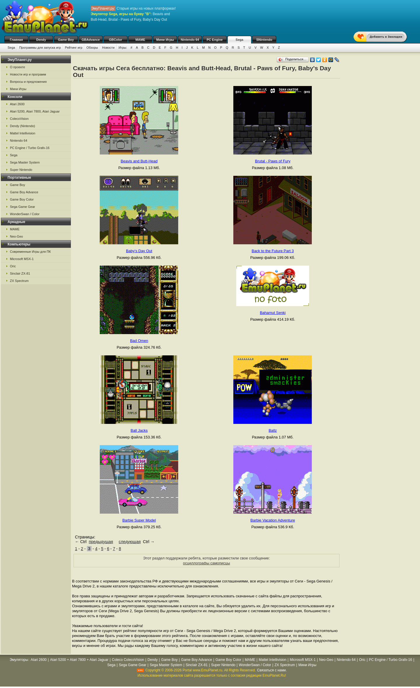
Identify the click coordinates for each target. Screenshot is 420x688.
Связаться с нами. (272, 670)
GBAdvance (91, 39)
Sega (239, 39)
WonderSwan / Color (24, 214)
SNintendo (264, 39)
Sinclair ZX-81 (20, 273)
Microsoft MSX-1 (22, 259)
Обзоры (92, 47)
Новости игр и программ (28, 74)
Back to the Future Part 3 (273, 251)
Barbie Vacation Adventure (272, 520)
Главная (16, 39)
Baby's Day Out (139, 251)
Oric (13, 266)
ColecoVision (19, 118)
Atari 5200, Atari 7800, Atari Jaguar (35, 111)
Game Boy (66, 39)
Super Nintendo (21, 169)
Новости (108, 47)
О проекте (17, 67)
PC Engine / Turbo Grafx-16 (30, 148)
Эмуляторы (19, 660)
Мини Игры (165, 39)
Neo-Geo (16, 236)
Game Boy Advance (24, 192)
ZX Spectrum (19, 280)
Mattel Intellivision (22, 133)
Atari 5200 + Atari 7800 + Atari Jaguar (79, 660)
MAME (140, 39)
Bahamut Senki (273, 312)
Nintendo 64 (190, 39)
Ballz (273, 430)
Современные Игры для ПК (30, 251)
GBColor (115, 39)
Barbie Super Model (139, 520)
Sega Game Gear (22, 206)
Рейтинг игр (74, 47)
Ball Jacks (139, 430)
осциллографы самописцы (206, 563)
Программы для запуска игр (40, 47)
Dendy (41, 39)
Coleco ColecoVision (128, 660)
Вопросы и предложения (28, 81)
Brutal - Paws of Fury (272, 161)
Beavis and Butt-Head (139, 161)
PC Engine (214, 39)
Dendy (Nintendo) (22, 126)
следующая (130, 541)
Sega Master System (25, 162)
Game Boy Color (22, 199)
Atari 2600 (17, 104)
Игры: (123, 47)
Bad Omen (139, 340)
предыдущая (101, 541)
